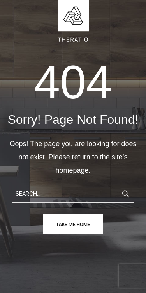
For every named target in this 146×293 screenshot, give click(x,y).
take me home (73, 224)
